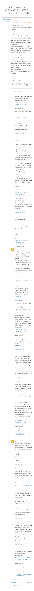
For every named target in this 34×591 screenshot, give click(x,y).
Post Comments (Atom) (23, 585)
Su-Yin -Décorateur (19, 523)
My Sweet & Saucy (19, 402)
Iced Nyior (17, 94)
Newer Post (13, 582)
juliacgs (17, 137)
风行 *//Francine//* (19, 381)
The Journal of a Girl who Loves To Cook (17, 10)
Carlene (17, 123)
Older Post (29, 582)
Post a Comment (15, 579)
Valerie (16, 216)
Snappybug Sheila (19, 286)
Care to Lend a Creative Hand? (21, 23)
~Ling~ (16, 198)
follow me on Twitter (6, 20)
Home (21, 582)
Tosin (16, 439)
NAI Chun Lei (18, 246)
